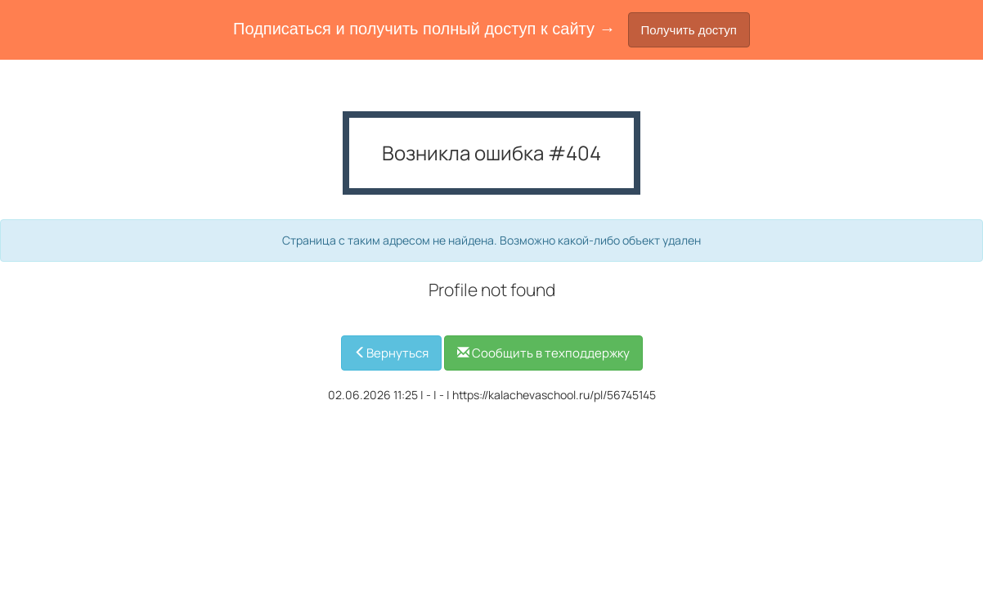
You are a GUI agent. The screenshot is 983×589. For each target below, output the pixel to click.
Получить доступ (689, 30)
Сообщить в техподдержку (543, 353)
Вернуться (391, 353)
